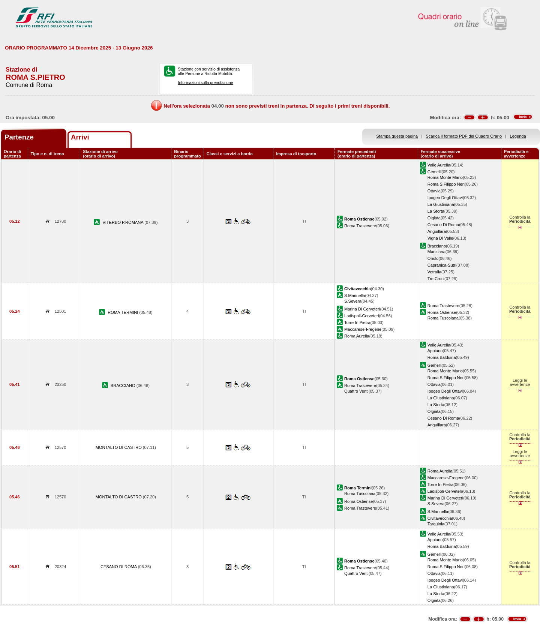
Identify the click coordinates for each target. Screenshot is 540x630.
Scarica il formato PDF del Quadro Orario (464, 136)
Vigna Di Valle (440, 238)
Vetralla (434, 272)
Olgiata (434, 218)
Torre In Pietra (357, 322)
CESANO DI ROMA (119, 566)
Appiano (435, 350)
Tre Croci (436, 278)
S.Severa (353, 301)
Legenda (518, 136)
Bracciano (437, 246)
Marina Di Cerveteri (362, 309)
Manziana (437, 251)
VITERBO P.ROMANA (123, 222)
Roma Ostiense (442, 312)
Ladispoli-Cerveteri (361, 316)
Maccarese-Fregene (362, 329)
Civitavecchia (440, 518)
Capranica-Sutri (442, 265)
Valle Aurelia (439, 165)
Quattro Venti (356, 391)
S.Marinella (354, 295)
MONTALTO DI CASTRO (119, 447)
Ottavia (434, 191)
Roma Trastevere (360, 226)
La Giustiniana (441, 204)
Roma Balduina (442, 357)
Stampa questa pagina (397, 136)
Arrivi (80, 137)
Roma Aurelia (356, 336)
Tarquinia (436, 524)
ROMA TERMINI (123, 312)
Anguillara (437, 231)
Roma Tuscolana (443, 318)
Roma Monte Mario (445, 177)
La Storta (436, 211)
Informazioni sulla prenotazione (205, 82)
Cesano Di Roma (443, 224)
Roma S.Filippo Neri (446, 184)
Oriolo (433, 258)
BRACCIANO (123, 385)
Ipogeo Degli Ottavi (445, 197)
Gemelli (435, 172)
